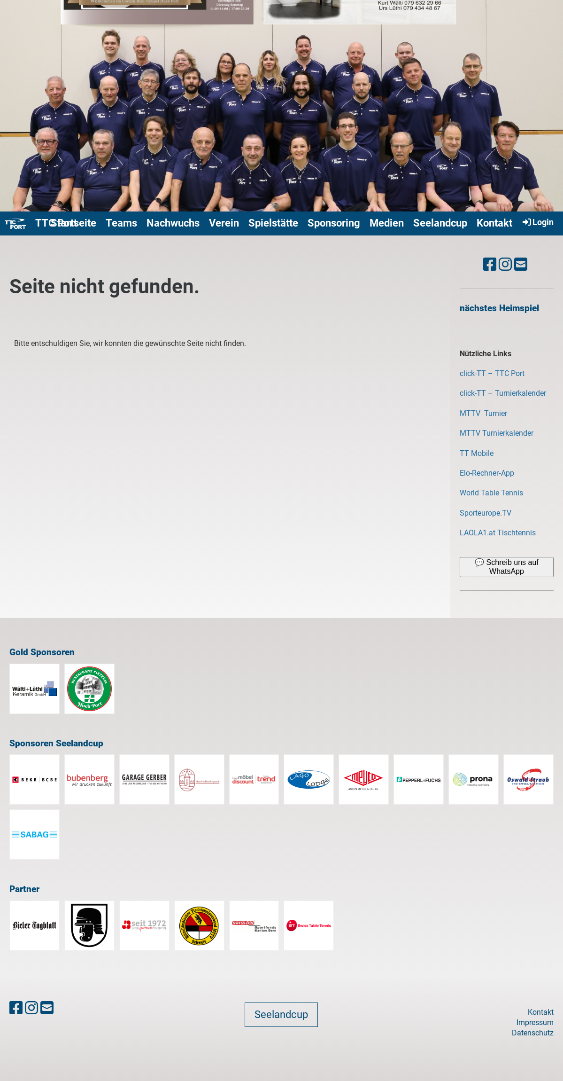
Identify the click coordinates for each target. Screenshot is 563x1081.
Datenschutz (533, 1032)
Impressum (535, 1022)
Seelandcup (440, 223)
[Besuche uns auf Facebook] (489, 265)
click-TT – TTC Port (492, 373)
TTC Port (56, 223)
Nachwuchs (173, 223)
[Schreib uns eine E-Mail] (520, 265)
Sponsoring (334, 223)
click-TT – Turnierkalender (503, 393)
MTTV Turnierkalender (496, 433)
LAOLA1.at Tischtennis (498, 532)
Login (537, 221)
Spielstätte (273, 223)
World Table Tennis (491, 492)
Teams (121, 223)
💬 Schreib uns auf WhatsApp (507, 566)
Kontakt (494, 223)
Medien (387, 223)
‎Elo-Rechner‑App (487, 473)
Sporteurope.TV (485, 513)
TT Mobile (477, 453)
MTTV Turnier (484, 413)
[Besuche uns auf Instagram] (505, 265)
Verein (224, 223)
